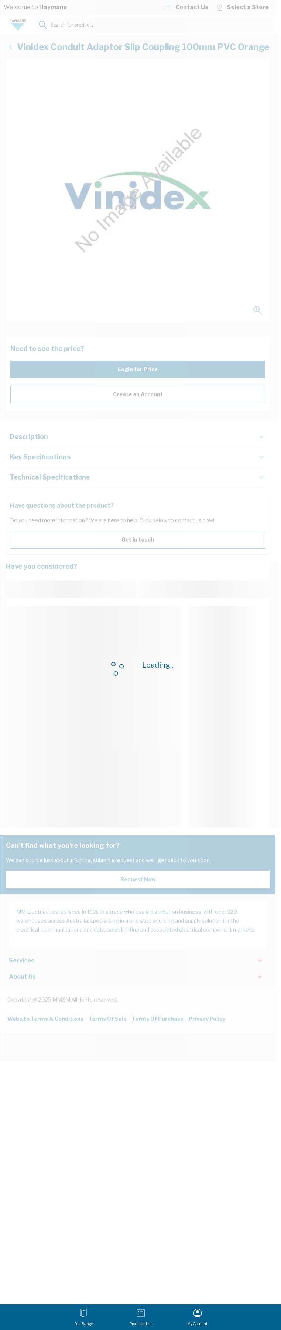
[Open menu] (84, 1317)
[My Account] (197, 1317)
